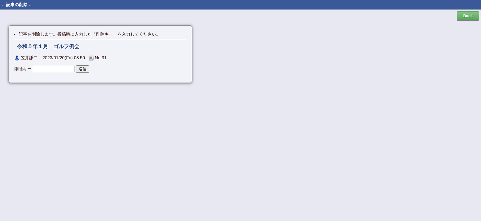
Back (468, 16)
